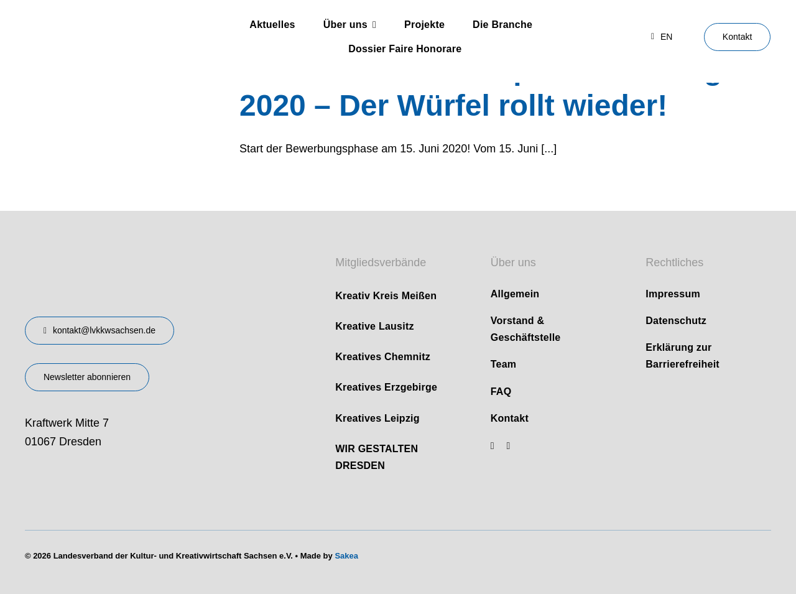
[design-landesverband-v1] (130, 247)
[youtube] (492, 446)
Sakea (346, 555)
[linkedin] (509, 446)
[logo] (102, 23)
